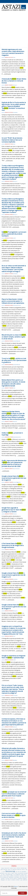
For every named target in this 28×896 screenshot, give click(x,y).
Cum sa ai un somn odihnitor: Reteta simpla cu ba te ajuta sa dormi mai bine (13, 815)
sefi (4, 871)
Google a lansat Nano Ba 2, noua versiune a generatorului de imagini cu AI (13, 575)
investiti (7, 868)
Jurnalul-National (16, 341)
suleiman (16, 877)
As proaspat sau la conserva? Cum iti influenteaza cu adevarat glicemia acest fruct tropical (14, 794)
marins (5, 869)
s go (21, 879)
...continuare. (7, 74)
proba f (3, 878)
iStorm (16, 886)
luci (4, 874)
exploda (20, 878)
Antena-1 (15, 85)
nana (2, 868)
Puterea (14, 513)
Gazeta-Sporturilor (17, 305)
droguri (25, 878)
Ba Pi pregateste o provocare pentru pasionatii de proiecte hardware (14, 234)
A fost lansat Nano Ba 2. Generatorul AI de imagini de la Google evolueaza (13, 545)
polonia (2, 873)
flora (8, 875)
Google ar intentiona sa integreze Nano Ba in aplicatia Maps (13, 657)
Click (14, 57)
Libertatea (15, 112)
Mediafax (15, 760)
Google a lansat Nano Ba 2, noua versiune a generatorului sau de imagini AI (14, 478)
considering (9, 874)
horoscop (10, 871)
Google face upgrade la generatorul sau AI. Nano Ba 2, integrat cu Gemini (14, 510)
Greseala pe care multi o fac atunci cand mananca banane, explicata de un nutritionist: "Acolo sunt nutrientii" (14, 836)
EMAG (14, 866)
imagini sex (4, 879)
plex (1, 875)
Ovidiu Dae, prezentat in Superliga (12, 434)
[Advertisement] (14, 28)
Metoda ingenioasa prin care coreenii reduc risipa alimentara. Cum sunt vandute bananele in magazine (13, 52)
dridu (22, 868)
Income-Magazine (16, 482)
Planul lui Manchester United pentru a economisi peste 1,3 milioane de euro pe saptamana (13, 301)
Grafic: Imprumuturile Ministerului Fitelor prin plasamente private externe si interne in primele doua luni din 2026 (14, 463)
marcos (19, 869)
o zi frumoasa (16, 874)
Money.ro (15, 181)
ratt (17, 871)
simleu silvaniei (14, 875)
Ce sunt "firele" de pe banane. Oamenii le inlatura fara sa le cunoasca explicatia (12, 140)
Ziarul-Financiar (16, 468)
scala (11, 868)
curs (6, 873)
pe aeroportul (4, 877)
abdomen (11, 877)
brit (9, 873)
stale (4, 875)
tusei (9, 869)
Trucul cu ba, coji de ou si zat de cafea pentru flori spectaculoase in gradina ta (14, 360)
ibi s (25, 874)
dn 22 (19, 871)
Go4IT (14, 238)
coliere (19, 868)
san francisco (23, 877)
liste (14, 868)
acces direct (13, 878)
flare (16, 873)
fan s (26, 875)
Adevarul (15, 421)
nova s (24, 869)
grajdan (24, 871)
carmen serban (15, 879)
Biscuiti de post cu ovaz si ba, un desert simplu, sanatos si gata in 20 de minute (14, 337)
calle (22, 874)
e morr (12, 873)
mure (9, 879)
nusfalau (20, 873)
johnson (25, 879)
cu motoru (14, 869)
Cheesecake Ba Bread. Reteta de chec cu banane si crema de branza (14, 81)
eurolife (22, 875)
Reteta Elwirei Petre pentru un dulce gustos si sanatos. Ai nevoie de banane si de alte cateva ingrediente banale (13, 383)
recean (7, 878)
